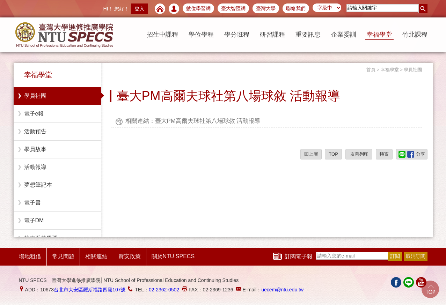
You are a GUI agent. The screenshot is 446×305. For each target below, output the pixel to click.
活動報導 (35, 167)
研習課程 (272, 34)
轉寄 (384, 154)
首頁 (370, 69)
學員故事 (35, 149)
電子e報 (34, 114)
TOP (333, 154)
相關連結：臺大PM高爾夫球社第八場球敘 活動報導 (193, 121)
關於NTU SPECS (173, 256)
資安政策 (129, 256)
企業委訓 (343, 34)
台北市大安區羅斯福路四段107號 (89, 289)
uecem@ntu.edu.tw (282, 289)
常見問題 (63, 256)
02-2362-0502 (164, 289)
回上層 (311, 154)
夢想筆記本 (38, 185)
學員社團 (35, 96)
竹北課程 (414, 34)
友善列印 (359, 154)
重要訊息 (308, 34)
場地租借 (30, 256)
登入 (139, 9)
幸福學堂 (379, 34)
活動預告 (35, 131)
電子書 (32, 203)
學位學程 (201, 34)
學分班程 (236, 34)
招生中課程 (162, 34)
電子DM (34, 220)
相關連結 (96, 256)
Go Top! (430, 289)
